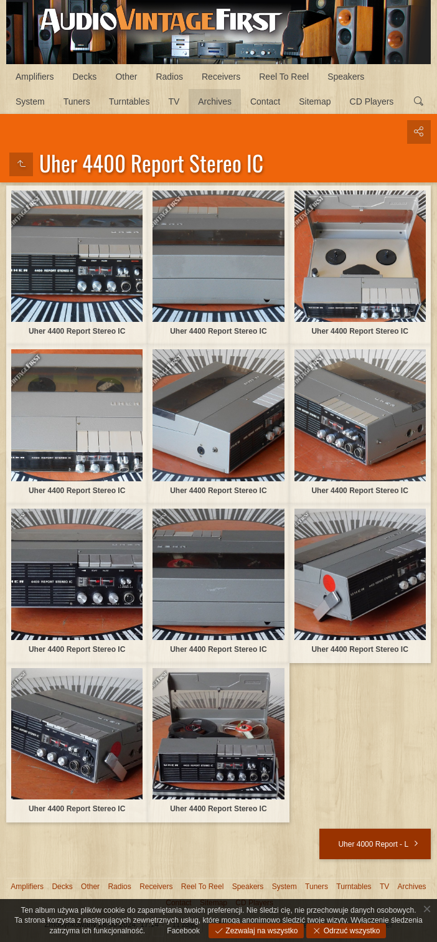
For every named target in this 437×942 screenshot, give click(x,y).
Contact (265, 101)
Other (126, 77)
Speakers (345, 77)
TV (173, 101)
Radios (169, 77)
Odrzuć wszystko (350, 930)
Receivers (221, 77)
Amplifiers (35, 77)
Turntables (129, 101)
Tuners (76, 101)
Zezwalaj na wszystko (260, 930)
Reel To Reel (284, 77)
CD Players (372, 101)
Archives (215, 101)
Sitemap (315, 101)
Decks (84, 77)
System (30, 101)
